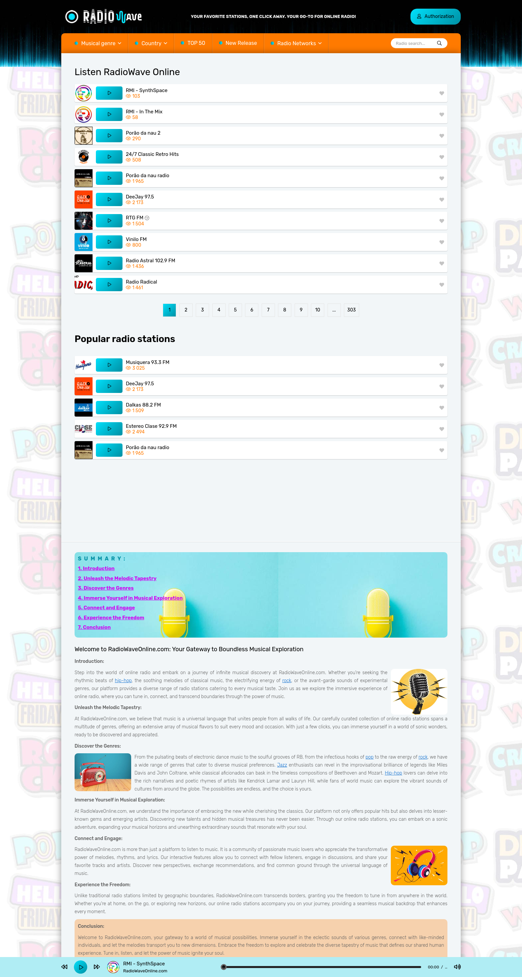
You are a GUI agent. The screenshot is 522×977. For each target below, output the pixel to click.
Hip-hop (393, 773)
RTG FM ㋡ (137, 218)
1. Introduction (96, 568)
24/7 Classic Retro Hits (152, 154)
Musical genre (98, 43)
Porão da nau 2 (143, 133)
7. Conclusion (94, 627)
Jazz (282, 765)
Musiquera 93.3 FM (147, 362)
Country (151, 43)
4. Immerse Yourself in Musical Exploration (130, 598)
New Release (241, 43)
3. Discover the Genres (105, 588)
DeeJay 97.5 (140, 197)
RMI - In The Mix (144, 112)
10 (317, 310)
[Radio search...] (439, 44)
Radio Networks (296, 43)
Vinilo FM (136, 239)
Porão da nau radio (147, 176)
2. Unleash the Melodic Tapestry (117, 578)
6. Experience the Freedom (111, 618)
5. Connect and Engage (106, 608)
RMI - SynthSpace (146, 90)
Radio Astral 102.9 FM (150, 261)
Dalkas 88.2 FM (143, 405)
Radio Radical (141, 282)
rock (286, 680)
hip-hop (123, 680)
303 (351, 310)
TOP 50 (196, 43)
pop (370, 757)
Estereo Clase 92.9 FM (151, 426)
